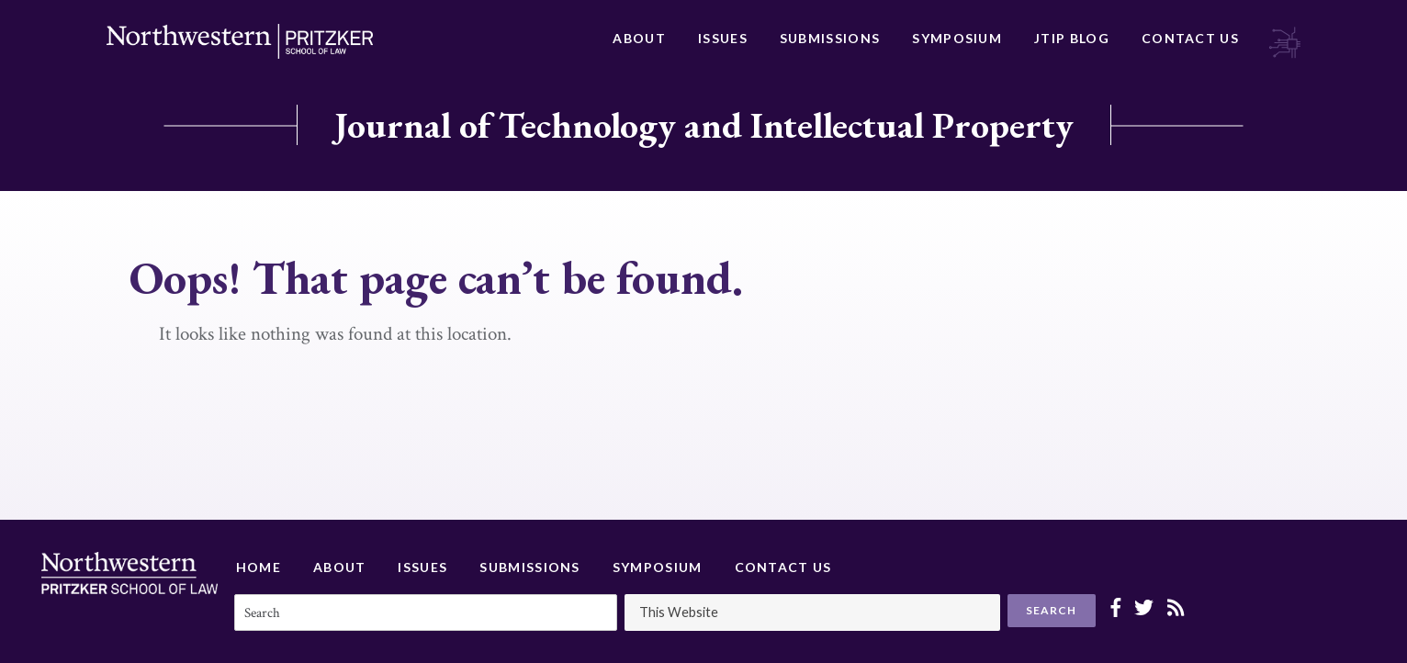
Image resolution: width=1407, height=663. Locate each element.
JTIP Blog (1071, 38)
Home (258, 567)
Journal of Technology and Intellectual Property (704, 125)
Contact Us (1190, 38)
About (639, 38)
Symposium (957, 38)
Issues (723, 38)
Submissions (830, 38)
